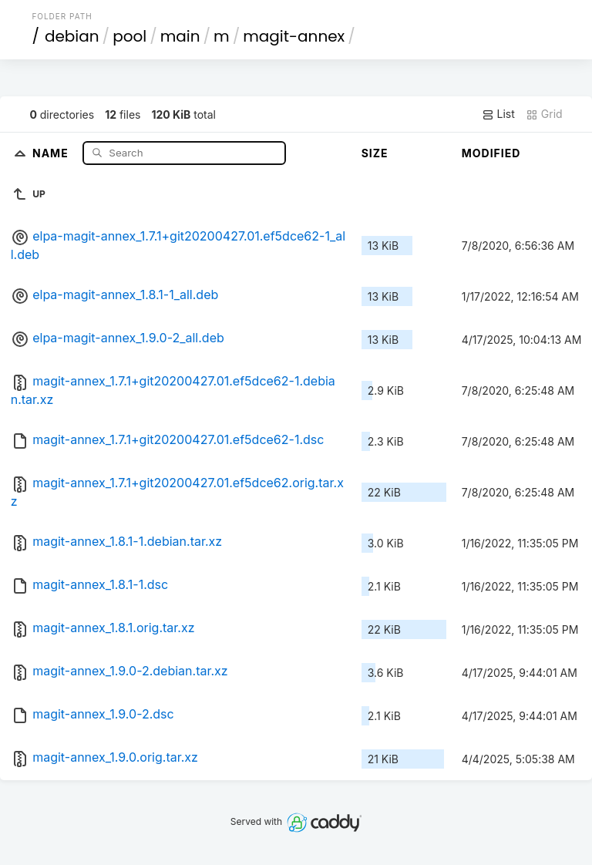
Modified (491, 153)
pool (129, 36)
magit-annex (294, 36)
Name (52, 152)
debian (72, 36)
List (498, 114)
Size (375, 153)
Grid (544, 114)
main (180, 36)
